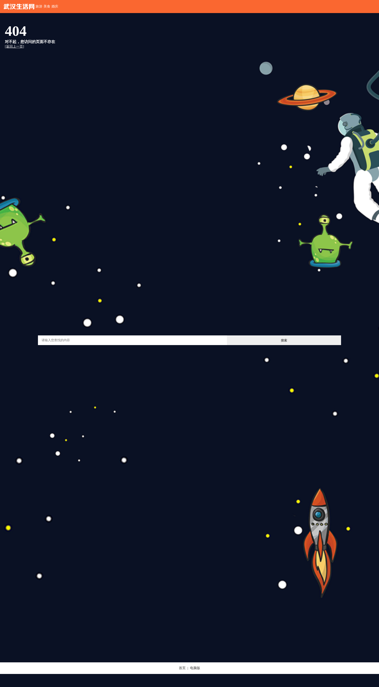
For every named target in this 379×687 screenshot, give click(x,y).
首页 (182, 668)
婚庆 (54, 6)
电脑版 (195, 668)
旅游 (39, 6)
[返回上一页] (14, 46)
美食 (47, 6)
